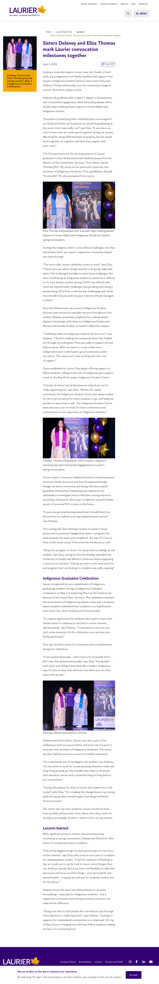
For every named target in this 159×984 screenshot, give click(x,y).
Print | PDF (108, 64)
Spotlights (80, 31)
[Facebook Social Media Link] (137, 961)
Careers (98, 961)
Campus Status (68, 961)
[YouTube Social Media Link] (151, 961)
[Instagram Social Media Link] (130, 961)
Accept (134, 975)
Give (133, 3)
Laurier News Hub (64, 31)
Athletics (143, 3)
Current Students (109, 3)
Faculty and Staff (113, 961)
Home (48, 31)
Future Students (89, 3)
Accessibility (85, 961)
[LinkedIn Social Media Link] (144, 961)
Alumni (124, 3)
